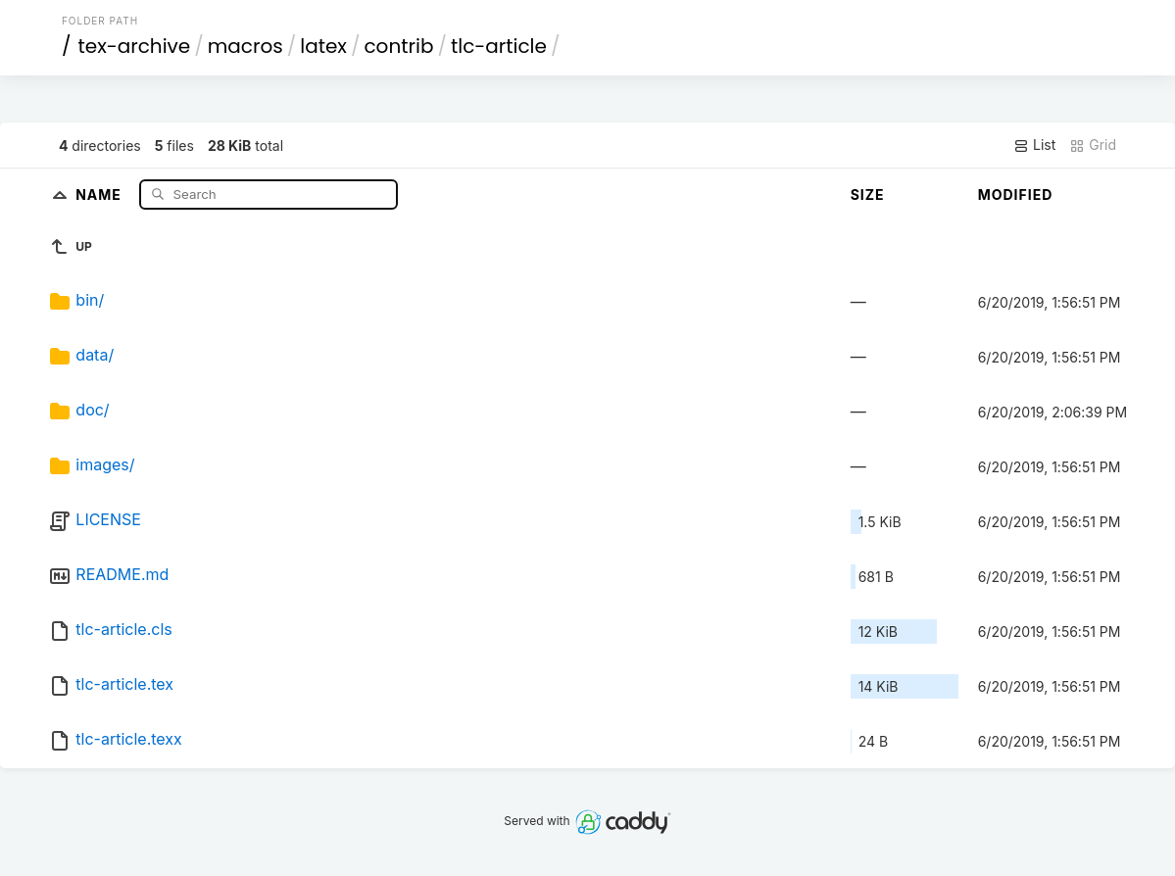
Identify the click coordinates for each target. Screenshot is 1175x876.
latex (323, 46)
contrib (398, 46)
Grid (1092, 145)
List (1034, 145)
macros (245, 46)
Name (100, 193)
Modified (1015, 194)
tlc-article (499, 46)
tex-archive (133, 46)
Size (868, 194)
